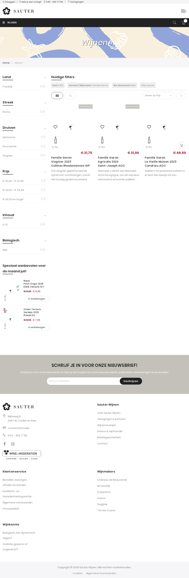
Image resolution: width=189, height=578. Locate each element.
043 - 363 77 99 (53, 1)
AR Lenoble (103, 486)
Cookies (78, 573)
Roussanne (9, 146)
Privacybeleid (11, 508)
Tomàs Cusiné (106, 510)
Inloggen (9, 1)
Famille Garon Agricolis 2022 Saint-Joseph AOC (111, 162)
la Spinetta (103, 492)
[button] (55, 127)
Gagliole (102, 504)
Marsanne (9, 137)
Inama (101, 498)
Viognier (8, 155)
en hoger (13, 199)
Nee (5, 250)
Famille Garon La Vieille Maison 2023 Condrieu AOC (160, 162)
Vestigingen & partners (111, 419)
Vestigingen (76, 1)
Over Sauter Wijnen (108, 413)
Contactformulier (19, 428)
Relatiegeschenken (109, 437)
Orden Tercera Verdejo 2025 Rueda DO (32, 312)
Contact (102, 443)
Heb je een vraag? (31, 1)
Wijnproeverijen (106, 425)
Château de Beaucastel (112, 480)
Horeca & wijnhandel (109, 431)
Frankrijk (7, 86)
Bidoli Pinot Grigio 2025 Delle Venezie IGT (34, 283)
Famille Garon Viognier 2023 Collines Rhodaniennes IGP (70, 162)
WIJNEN (10, 22)
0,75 (5, 224)
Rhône (6, 112)
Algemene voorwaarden (18, 502)
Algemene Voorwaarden (101, 573)
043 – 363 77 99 (17, 435)
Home (6, 62)
